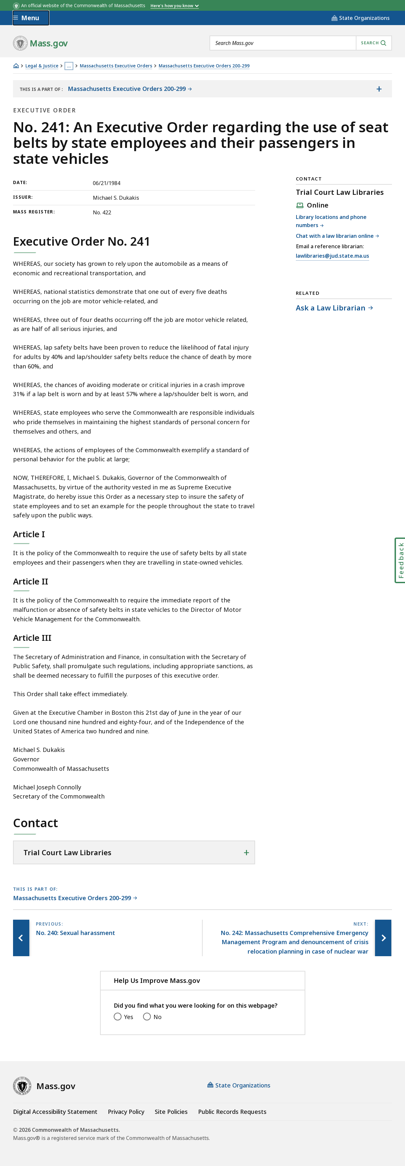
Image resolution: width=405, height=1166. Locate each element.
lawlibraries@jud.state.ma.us (332, 256)
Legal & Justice (41, 66)
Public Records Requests (232, 1112)
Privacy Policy (126, 1112)
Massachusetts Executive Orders (116, 66)
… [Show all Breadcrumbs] (69, 66)
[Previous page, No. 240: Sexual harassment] (21, 938)
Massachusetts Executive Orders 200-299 (204, 66)
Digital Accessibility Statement (55, 1112)
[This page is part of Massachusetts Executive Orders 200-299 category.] (75, 898)
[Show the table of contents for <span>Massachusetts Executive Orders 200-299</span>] (378, 88)
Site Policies (171, 1112)
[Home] (16, 65)
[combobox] (301, 43)
